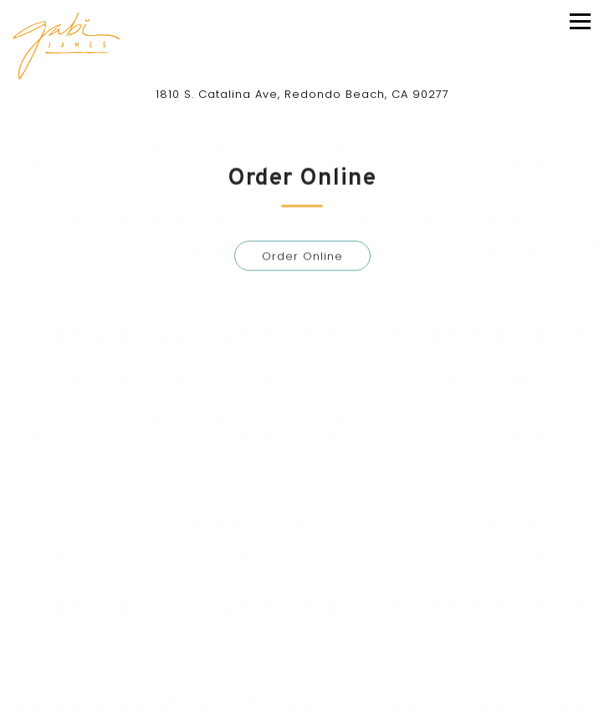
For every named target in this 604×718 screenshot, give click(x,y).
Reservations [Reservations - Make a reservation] (302, 696)
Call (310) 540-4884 (302, 654)
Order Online (302, 258)
